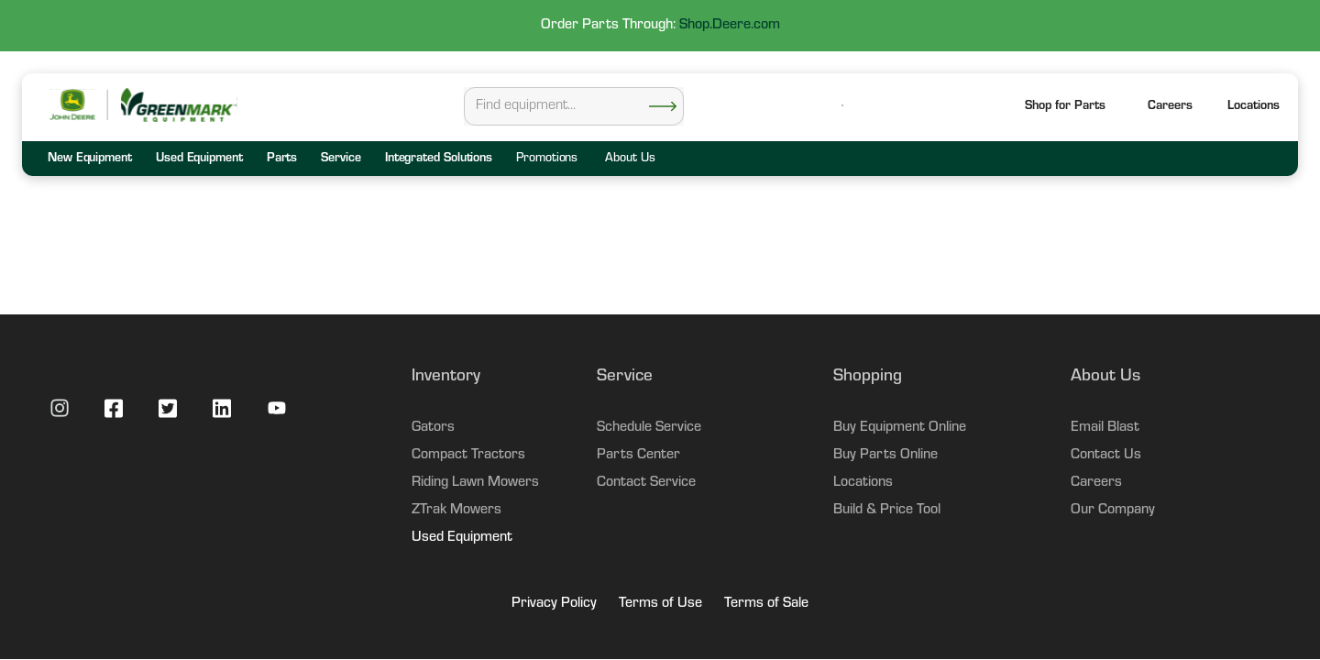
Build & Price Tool (886, 510)
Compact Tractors (468, 455)
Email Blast (1105, 428)
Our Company (1113, 510)
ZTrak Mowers (456, 510)
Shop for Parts (1065, 107)
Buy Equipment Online (899, 428)
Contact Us (1106, 455)
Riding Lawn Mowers (475, 483)
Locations (863, 483)
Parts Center (638, 455)
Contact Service (646, 483)
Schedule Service (649, 428)
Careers (1170, 107)
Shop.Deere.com (729, 25)
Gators (433, 428)
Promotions (547, 159)
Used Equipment (462, 538)
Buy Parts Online (885, 455)
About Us (629, 159)
